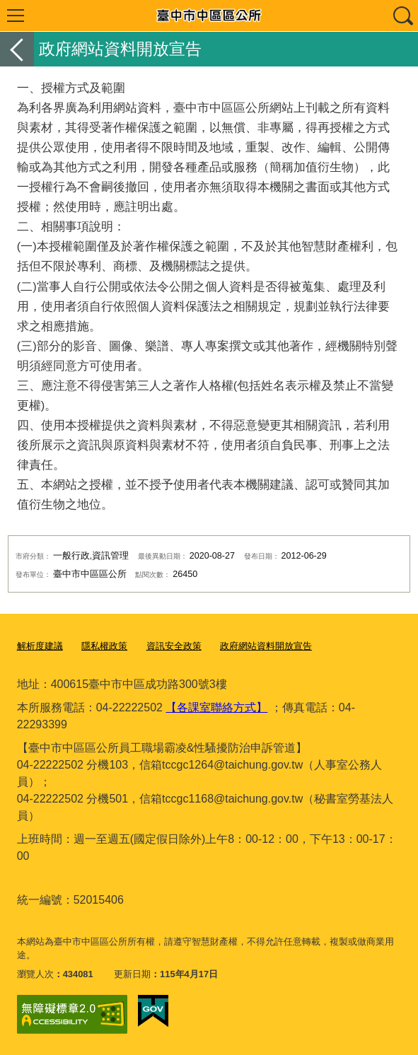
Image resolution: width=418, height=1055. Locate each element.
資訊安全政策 (174, 646)
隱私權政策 (104, 646)
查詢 (402, 15)
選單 (15, 15)
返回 (17, 49)
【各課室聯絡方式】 (216, 707)
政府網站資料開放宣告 (266, 646)
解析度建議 (40, 646)
